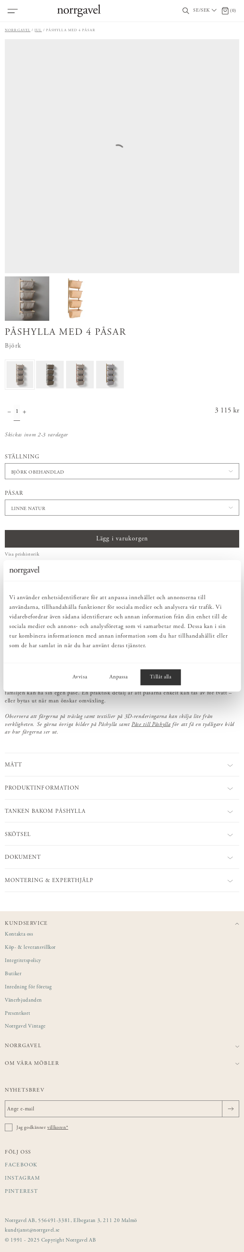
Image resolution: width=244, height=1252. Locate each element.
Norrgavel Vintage (25, 1026)
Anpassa (118, 677)
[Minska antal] (9, 412)
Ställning (22, 457)
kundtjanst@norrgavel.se (32, 1230)
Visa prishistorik (22, 554)
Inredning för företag (28, 987)
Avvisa (80, 677)
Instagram (22, 1178)
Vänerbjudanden (23, 1000)
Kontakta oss (19, 934)
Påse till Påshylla (150, 725)
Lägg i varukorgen (122, 539)
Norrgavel (17, 30)
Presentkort (17, 1013)
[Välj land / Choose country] (205, 11)
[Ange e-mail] (122, 1108)
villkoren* (57, 1127)
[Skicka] (230, 1108)
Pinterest (21, 1191)
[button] (122, 471)
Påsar (14, 493)
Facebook (21, 1165)
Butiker (13, 974)
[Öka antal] (24, 412)
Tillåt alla (160, 677)
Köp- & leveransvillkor (30, 947)
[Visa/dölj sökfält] (186, 11)
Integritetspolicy (23, 961)
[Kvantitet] (17, 413)
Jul (38, 30)
